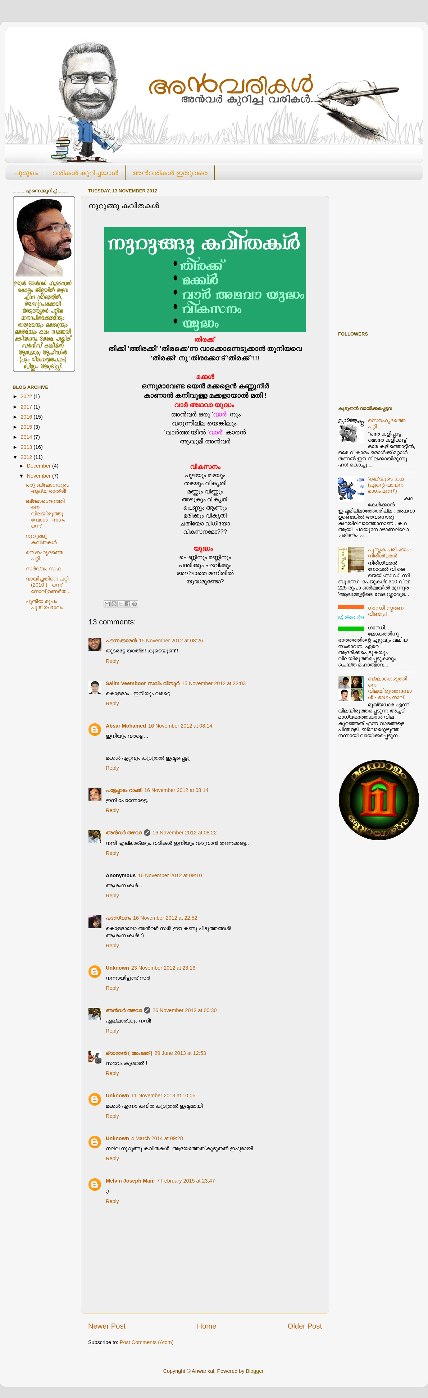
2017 (27, 407)
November (39, 476)
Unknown (117, 968)
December (39, 466)
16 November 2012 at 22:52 (165, 918)
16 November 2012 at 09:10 (170, 875)
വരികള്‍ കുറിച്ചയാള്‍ (85, 173)
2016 (27, 417)
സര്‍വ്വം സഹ (43, 569)
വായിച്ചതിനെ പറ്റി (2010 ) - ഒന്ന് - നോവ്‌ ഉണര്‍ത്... (48, 585)
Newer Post (107, 1326)
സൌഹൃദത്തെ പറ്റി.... (44, 555)
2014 (27, 437)
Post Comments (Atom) (147, 1342)
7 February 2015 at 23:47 (186, 1181)
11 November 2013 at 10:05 (163, 1095)
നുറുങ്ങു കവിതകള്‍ (41, 539)
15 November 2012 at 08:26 (171, 640)
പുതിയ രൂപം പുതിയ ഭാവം (44, 604)
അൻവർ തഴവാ (124, 832)
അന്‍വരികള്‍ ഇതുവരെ (170, 173)
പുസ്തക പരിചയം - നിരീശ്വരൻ (390, 553)
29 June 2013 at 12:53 (180, 1053)
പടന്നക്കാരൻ (121, 640)
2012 (27, 457)
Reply (112, 661)
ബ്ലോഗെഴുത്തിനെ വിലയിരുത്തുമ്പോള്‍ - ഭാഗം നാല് (390, 688)
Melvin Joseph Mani (130, 1181)
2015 (27, 427)
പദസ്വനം (118, 918)
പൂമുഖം (26, 173)
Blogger (254, 1371)
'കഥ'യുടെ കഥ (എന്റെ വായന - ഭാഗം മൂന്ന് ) (387, 485)
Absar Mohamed (126, 726)
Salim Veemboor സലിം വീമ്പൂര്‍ (142, 683)
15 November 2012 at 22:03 (214, 683)
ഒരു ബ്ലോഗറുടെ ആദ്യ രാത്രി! (47, 488)
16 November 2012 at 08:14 (180, 726)
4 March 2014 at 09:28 (157, 1138)
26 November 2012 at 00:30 (184, 1010)
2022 (27, 396)
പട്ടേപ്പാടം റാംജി (124, 790)
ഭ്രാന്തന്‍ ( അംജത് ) (129, 1053)
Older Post (305, 1326)
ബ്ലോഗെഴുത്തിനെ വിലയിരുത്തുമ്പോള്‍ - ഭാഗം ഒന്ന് (45, 513)
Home (207, 1326)
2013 (27, 447)
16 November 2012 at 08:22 (184, 832)
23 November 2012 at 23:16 (163, 968)
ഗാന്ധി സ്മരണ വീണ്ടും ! (386, 611)
